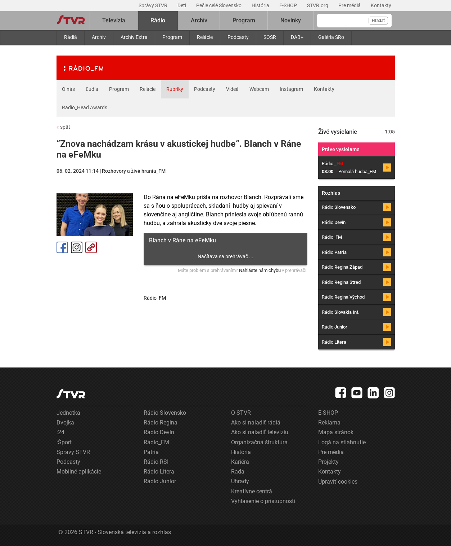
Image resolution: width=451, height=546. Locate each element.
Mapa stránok (335, 432)
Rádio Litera (159, 471)
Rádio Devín (159, 432)
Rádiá (70, 37)
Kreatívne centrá (251, 491)
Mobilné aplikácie (79, 471)
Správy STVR (153, 5)
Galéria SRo (331, 37)
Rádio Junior (160, 481)
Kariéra (240, 461)
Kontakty (381, 5)
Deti (182, 5)
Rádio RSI (156, 461)
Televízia (113, 20)
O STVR (241, 412)
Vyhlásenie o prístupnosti (263, 501)
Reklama (329, 422)
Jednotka (68, 412)
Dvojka (65, 422)
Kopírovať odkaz (91, 247)
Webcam (259, 89)
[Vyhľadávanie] (354, 20)
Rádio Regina (160, 422)
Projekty (328, 461)
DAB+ (297, 37)
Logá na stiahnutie (342, 442)
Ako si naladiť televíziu (259, 432)
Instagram (291, 89)
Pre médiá (350, 5)
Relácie (205, 37)
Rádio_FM (156, 442)
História (261, 5)
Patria (151, 452)
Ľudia (92, 89)
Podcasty (238, 37)
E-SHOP (288, 5)
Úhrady (240, 481)
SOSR (269, 37)
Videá (232, 89)
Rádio (157, 20)
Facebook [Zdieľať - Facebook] (62, 247)
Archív (99, 37)
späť (63, 127)
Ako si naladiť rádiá (255, 422)
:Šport (64, 442)
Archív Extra (134, 37)
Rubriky (174, 89)
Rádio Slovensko (165, 412)
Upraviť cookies (337, 481)
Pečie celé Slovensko (219, 5)
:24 (60, 432)
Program (172, 37)
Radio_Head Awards (84, 107)
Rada (237, 471)
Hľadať (378, 20)
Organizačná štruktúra (259, 442)
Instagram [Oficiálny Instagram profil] (76, 247)
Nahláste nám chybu (260, 270)
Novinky (290, 20)
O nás (68, 89)
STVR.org (318, 5)
